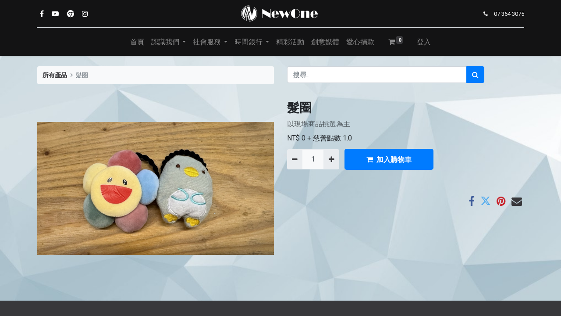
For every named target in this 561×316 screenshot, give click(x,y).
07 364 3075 (509, 14)
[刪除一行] (294, 159)
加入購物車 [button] (389, 159)
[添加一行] (331, 159)
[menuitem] (137, 41)
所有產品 (55, 75)
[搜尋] (475, 74)
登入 (424, 41)
